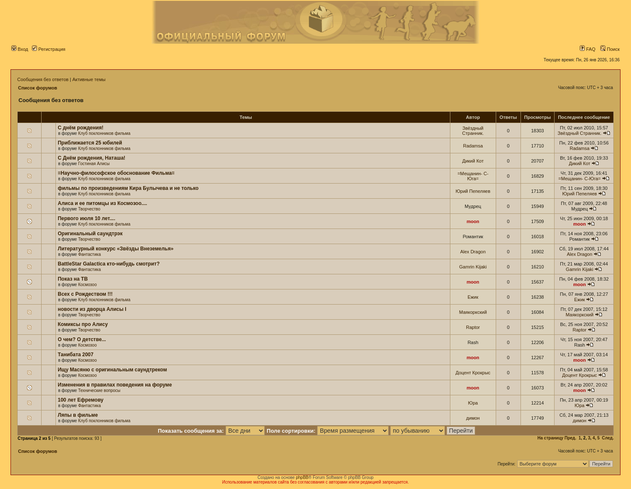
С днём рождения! (80, 128)
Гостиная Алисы (94, 163)
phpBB (302, 477)
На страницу (550, 438)
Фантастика (89, 254)
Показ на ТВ (72, 279)
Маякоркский (473, 312)
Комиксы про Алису (83, 324)
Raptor (473, 327)
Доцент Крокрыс (472, 372)
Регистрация (48, 49)
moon (473, 221)
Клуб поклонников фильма (104, 133)
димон (473, 418)
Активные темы (88, 79)
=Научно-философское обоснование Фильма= (116, 173)
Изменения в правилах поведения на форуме (115, 385)
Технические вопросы (99, 390)
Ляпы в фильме (77, 415)
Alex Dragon (473, 251)
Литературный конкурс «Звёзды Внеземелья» (115, 249)
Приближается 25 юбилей (90, 143)
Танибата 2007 (75, 355)
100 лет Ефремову (80, 400)
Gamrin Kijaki (472, 266)
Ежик (473, 297)
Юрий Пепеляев (472, 191)
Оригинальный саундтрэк (90, 234)
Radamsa (473, 145)
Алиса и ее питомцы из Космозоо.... (102, 203)
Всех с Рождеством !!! (85, 294)
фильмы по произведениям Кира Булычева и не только (128, 188)
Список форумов (37, 87)
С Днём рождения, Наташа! (91, 158)
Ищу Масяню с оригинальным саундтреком (112, 370)
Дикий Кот (473, 160)
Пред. (570, 438)
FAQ (587, 49)
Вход (19, 49)
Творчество (89, 209)
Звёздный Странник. (473, 131)
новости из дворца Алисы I (92, 309)
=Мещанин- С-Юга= (473, 176)
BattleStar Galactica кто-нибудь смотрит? (109, 264)
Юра (473, 402)
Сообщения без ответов (42, 79)
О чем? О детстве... (82, 339)
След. (608, 438)
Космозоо (87, 284)
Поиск (610, 49)
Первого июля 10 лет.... (86, 218)
